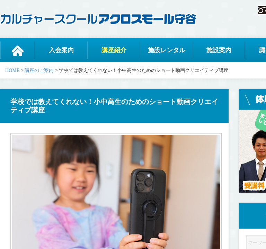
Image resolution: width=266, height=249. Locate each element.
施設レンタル (166, 50)
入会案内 (61, 50)
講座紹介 (113, 50)
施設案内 (218, 50)
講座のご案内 (39, 70)
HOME (12, 70)
